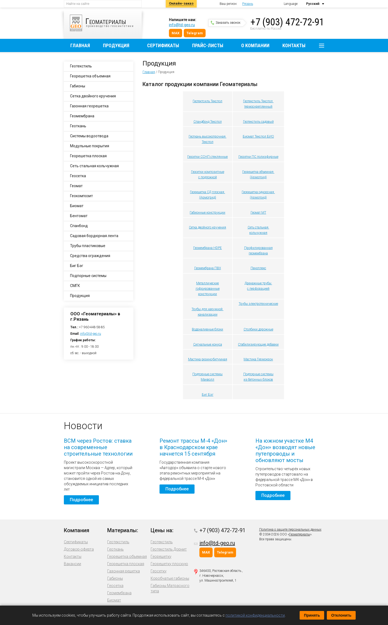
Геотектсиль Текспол (207, 101)
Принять (312, 615)
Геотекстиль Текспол (258, 101)
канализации (207, 314)
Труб (242, 304)
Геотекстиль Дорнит (169, 549)
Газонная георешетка (89, 106)
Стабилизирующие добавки (258, 344)
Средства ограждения (90, 256)
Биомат (77, 206)
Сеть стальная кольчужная (94, 166)
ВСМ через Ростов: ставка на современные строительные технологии (98, 447)
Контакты (294, 45)
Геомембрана (82, 116)
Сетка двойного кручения (207, 227)
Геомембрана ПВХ (207, 268)
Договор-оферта (79, 549)
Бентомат (79, 216)
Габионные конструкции (207, 212)
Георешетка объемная (258, 172)
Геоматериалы (299, 534)
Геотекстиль (81, 66)
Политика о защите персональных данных (290, 529)
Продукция (116, 45)
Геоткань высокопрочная (207, 136)
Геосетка (78, 176)
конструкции (207, 294)
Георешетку (161, 556)
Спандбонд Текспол (207, 122)
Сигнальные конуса (207, 344)
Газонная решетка (123, 571)
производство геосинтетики (106, 23)
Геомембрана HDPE (207, 248)
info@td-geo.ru (182, 25)
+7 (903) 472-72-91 (287, 22)
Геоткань (78, 126)
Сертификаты (163, 45)
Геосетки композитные (207, 172)
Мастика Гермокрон (258, 359)
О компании (255, 45)
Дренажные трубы (258, 283)
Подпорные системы (258, 374)
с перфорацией (258, 289)
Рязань (247, 4)
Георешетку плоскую (169, 564)
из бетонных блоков (258, 379)
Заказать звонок (225, 23)
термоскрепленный (258, 106)
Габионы (77, 86)
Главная (80, 45)
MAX (175, 33)
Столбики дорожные (258, 329)
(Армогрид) (258, 177)
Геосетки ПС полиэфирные (258, 157)
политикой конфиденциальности (255, 615)
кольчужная (258, 233)
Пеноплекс (258, 268)
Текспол (207, 142)
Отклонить (341, 615)
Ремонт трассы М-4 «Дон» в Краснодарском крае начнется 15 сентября (193, 447)
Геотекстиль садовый (258, 122)
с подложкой (207, 177)
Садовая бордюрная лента (94, 236)
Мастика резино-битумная (207, 359)
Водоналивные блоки (207, 329)
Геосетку (159, 571)
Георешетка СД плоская (207, 192)
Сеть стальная (258, 227)
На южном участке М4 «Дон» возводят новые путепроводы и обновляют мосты (285, 450)
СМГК (75, 286)
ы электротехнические (261, 304)
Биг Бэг (207, 395)
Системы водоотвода (89, 136)
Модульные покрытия (89, 146)
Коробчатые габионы (170, 578)
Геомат (76, 186)
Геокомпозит (81, 196)
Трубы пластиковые (87, 246)
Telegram (194, 33)
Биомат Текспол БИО (258, 136)
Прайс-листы (207, 45)
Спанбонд (79, 226)
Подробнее (81, 499)
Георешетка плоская (88, 156)
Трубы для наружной (207, 309)
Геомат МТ (258, 212)
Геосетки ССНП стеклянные (207, 157)
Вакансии (72, 564)
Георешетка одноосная (258, 192)
